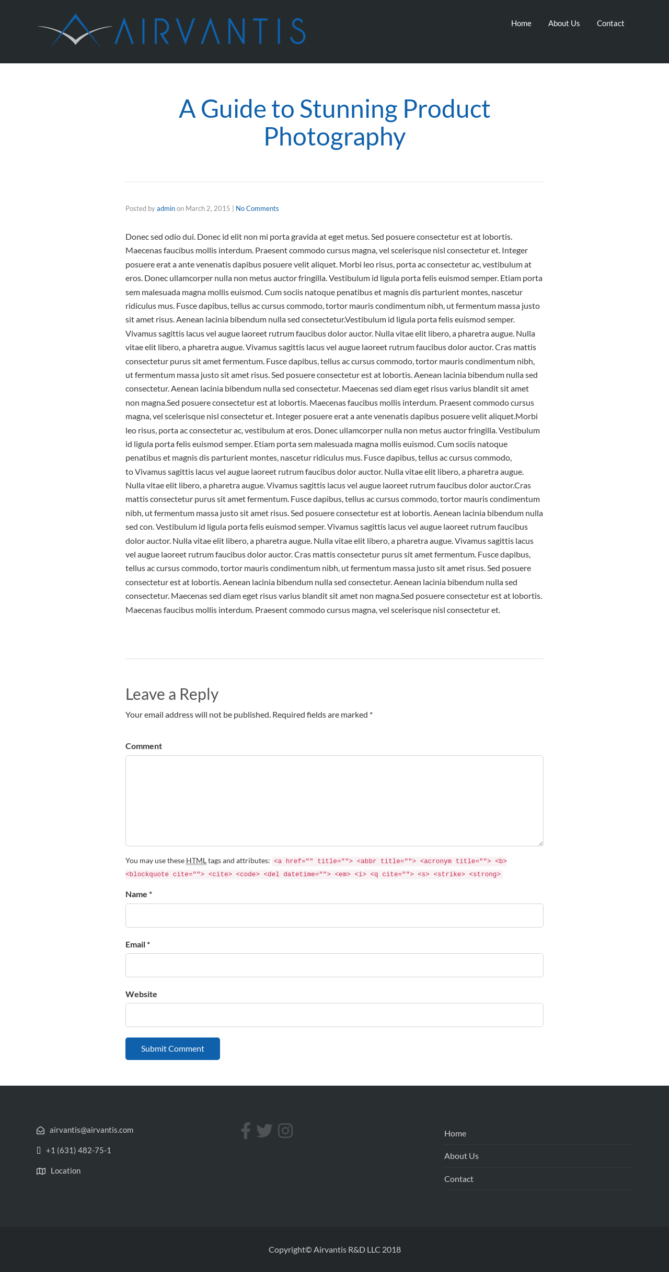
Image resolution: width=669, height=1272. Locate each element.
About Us (564, 23)
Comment (143, 746)
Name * (138, 894)
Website (141, 994)
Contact (611, 23)
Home (521, 23)
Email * (137, 944)
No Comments (257, 208)
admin (166, 208)
